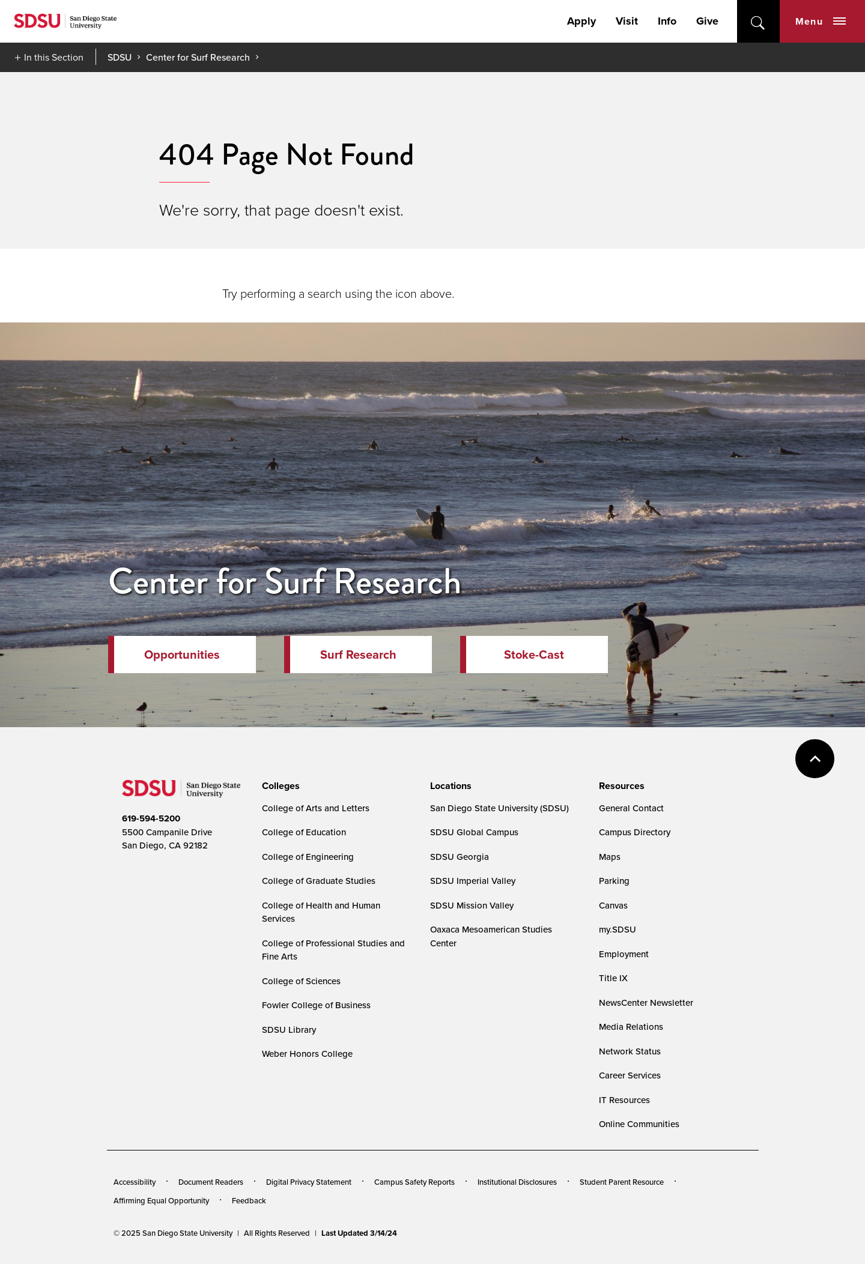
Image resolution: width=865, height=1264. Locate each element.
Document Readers (210, 1181)
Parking (614, 880)
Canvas (613, 905)
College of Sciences (301, 981)
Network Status (630, 1051)
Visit (627, 21)
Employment (624, 954)
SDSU (120, 57)
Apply (581, 21)
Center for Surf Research (198, 57)
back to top (814, 758)
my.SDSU (617, 929)
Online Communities (639, 1123)
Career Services (630, 1075)
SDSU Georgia (459, 856)
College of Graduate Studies (318, 880)
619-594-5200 (151, 818)
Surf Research (358, 654)
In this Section (53, 57)
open (758, 21)
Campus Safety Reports (414, 1181)
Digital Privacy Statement (308, 1181)
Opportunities (182, 654)
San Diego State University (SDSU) (499, 808)
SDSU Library (289, 1029)
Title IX (613, 978)
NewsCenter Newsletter (646, 1002)
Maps (610, 856)
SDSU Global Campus (474, 832)
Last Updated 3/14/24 (359, 1233)
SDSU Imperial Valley (472, 880)
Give (707, 21)
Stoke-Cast (534, 654)
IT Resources (624, 1099)
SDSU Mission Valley (472, 905)
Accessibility (135, 1181)
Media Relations (631, 1026)
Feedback (249, 1200)
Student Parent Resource (622, 1181)
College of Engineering (308, 856)
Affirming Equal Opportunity (161, 1200)
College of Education (304, 832)
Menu (820, 21)
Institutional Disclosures (517, 1181)
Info (667, 21)
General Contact (631, 808)
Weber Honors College (307, 1053)
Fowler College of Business (316, 1005)
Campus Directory (634, 832)
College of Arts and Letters (315, 808)
